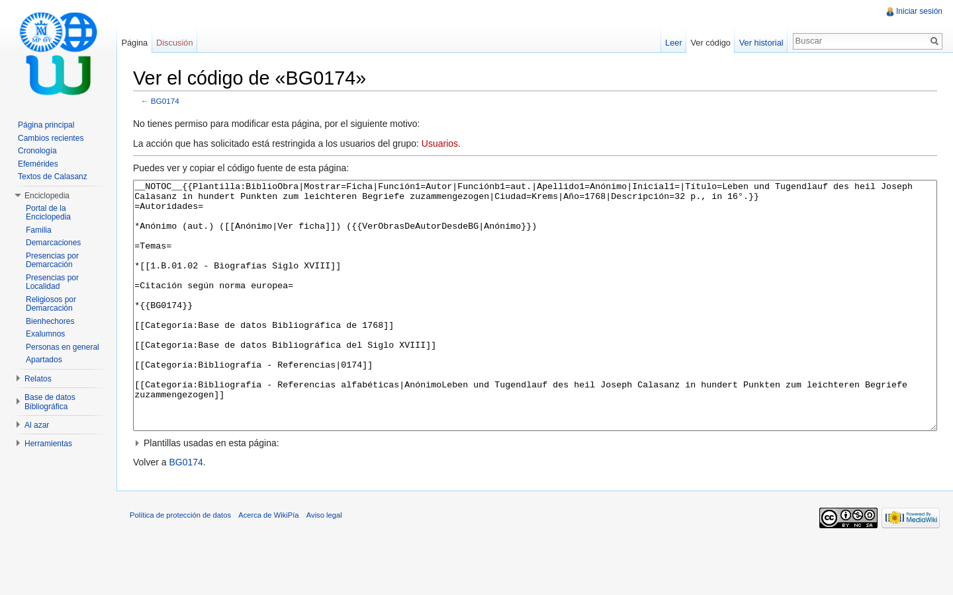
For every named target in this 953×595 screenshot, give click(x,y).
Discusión (174, 43)
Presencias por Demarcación (52, 260)
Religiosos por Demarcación (51, 304)
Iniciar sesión (919, 11)
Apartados (44, 359)
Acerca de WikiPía (268, 565)
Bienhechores (50, 321)
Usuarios (440, 143)
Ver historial (761, 43)
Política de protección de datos (180, 565)
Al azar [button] (36, 425)
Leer (673, 43)
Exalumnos (45, 333)
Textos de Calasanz (52, 176)
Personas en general (62, 347)
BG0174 (165, 101)
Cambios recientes (50, 138)
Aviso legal (324, 565)
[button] (535, 492)
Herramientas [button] (48, 443)
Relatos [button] (38, 378)
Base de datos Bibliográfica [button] (49, 402)
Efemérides (38, 164)
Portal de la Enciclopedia (48, 213)
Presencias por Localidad (52, 282)
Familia (39, 230)
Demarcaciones (53, 242)
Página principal (46, 125)
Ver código (710, 43)
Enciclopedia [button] (46, 195)
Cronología (37, 150)
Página (134, 43)
